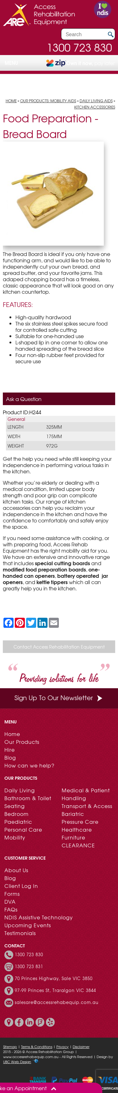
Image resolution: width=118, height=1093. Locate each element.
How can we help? (29, 765)
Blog (10, 757)
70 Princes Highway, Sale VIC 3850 (54, 978)
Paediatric (18, 821)
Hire (9, 749)
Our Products (21, 741)
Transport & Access (87, 806)
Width (14, 436)
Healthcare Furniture (77, 833)
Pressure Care (80, 821)
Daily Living (19, 790)
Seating (14, 806)
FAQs (11, 909)
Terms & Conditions (36, 1046)
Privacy (62, 1046)
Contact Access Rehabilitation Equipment (59, 647)
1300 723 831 (29, 966)
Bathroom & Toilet (27, 798)
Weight (16, 446)
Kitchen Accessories (94, 107)
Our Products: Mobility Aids (48, 100)
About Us (16, 870)
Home (11, 100)
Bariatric (73, 813)
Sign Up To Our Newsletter (59, 697)
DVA (10, 901)
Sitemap (10, 1046)
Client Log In (21, 885)
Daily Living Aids (96, 100)
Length (16, 427)
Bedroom (16, 813)
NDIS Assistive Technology (38, 917)
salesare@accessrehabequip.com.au (56, 1002)
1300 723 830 (79, 47)
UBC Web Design (17, 1061)
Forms (12, 893)
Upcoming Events (27, 925)
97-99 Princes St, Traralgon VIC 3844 (55, 990)
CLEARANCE (78, 845)
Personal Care (23, 829)
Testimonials (20, 933)
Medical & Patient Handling (86, 794)
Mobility (14, 837)
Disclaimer (81, 1046)
